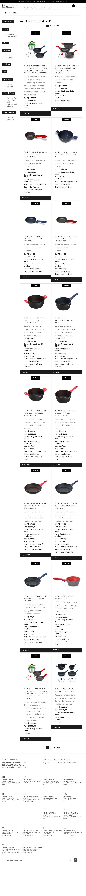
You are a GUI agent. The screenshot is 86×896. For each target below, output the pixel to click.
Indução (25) (12, 98)
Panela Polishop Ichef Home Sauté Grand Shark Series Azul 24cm (66, 506)
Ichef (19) (10, 34)
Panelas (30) (8, 21)
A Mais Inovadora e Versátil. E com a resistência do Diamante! (66, 80)
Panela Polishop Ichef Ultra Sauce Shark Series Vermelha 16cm (35, 154)
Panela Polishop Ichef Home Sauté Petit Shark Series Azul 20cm (35, 598)
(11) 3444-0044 (69, 763)
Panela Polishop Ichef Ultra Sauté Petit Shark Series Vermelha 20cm (66, 238)
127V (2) (10, 55)
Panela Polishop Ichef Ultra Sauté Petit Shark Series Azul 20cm (35, 238)
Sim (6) (10, 84)
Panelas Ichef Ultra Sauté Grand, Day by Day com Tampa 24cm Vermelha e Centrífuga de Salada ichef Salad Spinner (35, 693)
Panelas (15, 13)
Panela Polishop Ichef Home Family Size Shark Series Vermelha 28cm (35, 320)
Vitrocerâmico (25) (12, 101)
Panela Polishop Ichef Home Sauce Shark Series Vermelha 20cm (66, 413)
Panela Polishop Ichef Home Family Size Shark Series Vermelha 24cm (35, 413)
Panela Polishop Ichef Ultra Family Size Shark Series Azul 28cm (66, 154)
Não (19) (10, 86)
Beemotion (5, 13)
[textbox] (43, 8)
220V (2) (10, 58)
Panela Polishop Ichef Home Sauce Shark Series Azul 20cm (66, 320)
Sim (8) (10, 118)
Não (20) (10, 120)
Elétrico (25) (12, 104)
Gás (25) (10, 106)
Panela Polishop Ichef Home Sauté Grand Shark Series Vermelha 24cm (35, 506)
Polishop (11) (12, 36)
